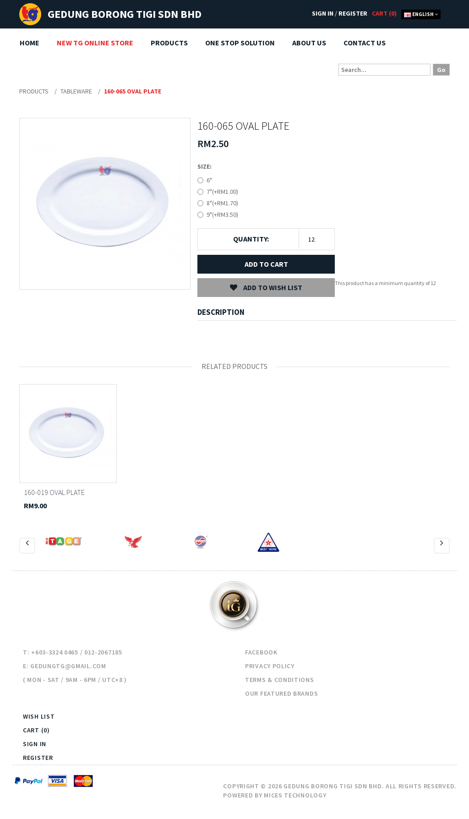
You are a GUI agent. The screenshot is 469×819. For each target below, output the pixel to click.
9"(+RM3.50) (222, 214)
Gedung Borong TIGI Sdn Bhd (125, 14)
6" (209, 180)
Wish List (39, 716)
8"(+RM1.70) (222, 203)
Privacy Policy (269, 666)
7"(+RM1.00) (222, 191)
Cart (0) (36, 730)
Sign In (322, 13)
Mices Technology (295, 795)
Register (352, 13)
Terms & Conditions (279, 680)
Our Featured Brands (281, 693)
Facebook (261, 652)
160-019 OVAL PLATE (54, 492)
